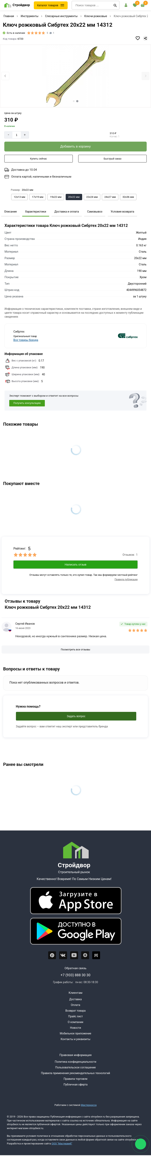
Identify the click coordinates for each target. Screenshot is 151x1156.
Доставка (75, 999)
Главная (9, 16)
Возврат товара (75, 1010)
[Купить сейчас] (38, 159)
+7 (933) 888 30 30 (75, 975)
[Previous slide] (5, 76)
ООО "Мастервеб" (62, 1143)
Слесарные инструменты (61, 16)
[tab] (74, 101)
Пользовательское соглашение (75, 1067)
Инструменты (29, 16)
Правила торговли (75, 1078)
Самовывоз (94, 211)
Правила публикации (126, 579)
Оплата (75, 1005)
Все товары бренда (25, 340)
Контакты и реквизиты (75, 1039)
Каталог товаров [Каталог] (47, 5)
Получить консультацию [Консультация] (27, 403)
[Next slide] (145, 76)
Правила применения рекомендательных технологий (75, 1073)
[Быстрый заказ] (112, 159)
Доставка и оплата (66, 211)
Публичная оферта (75, 1084)
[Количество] (16, 134)
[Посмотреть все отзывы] (75, 649)
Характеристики (35, 211)
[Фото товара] (75, 76)
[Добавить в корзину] (75, 146)
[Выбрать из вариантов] (19, 197)
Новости (75, 1027)
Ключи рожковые (95, 16)
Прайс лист (75, 1016)
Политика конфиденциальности (75, 1061)
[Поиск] (115, 5)
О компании (75, 1022)
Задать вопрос (76, 716)
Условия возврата (122, 211)
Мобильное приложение (75, 1033)
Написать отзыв (76, 564)
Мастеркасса (89, 1105)
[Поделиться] (145, 38)
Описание (10, 211)
